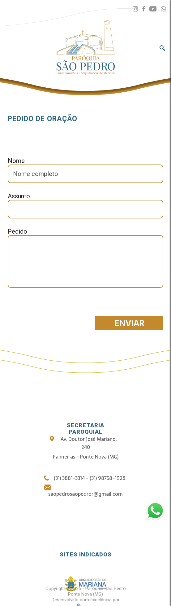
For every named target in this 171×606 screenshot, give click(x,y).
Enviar (129, 323)
